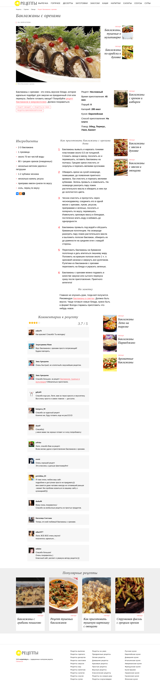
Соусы (138, 3)
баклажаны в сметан (83, 298)
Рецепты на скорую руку (102, 676)
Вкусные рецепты (99, 670)
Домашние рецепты (100, 660)
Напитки (116, 3)
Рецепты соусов (77, 676)
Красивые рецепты (100, 663)
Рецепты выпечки (77, 651)
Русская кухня (130, 651)
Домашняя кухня (131, 657)
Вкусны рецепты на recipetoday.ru (26, 3)
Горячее (55, 3)
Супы (148, 3)
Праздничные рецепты (101, 654)
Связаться (19, 661)
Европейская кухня (133, 654)
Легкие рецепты (98, 657)
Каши (105, 3)
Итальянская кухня (132, 660)
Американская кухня (133, 663)
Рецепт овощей (24, 107)
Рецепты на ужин (42, 107)
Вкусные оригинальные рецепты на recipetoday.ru (27, 653)
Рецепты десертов (78, 657)
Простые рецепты (99, 667)
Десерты (68, 3)
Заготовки (82, 3)
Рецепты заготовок (78, 660)
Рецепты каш (75, 667)
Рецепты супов (76, 679)
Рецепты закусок (77, 663)
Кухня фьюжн (130, 670)
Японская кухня (131, 679)
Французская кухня (133, 667)
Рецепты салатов (77, 673)
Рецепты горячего (77, 654)
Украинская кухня (132, 673)
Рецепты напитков (77, 670)
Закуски (95, 3)
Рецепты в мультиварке (102, 679)
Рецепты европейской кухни (29, 110)
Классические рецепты (101, 673)
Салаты (127, 3)
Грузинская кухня (132, 676)
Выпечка (43, 3)
